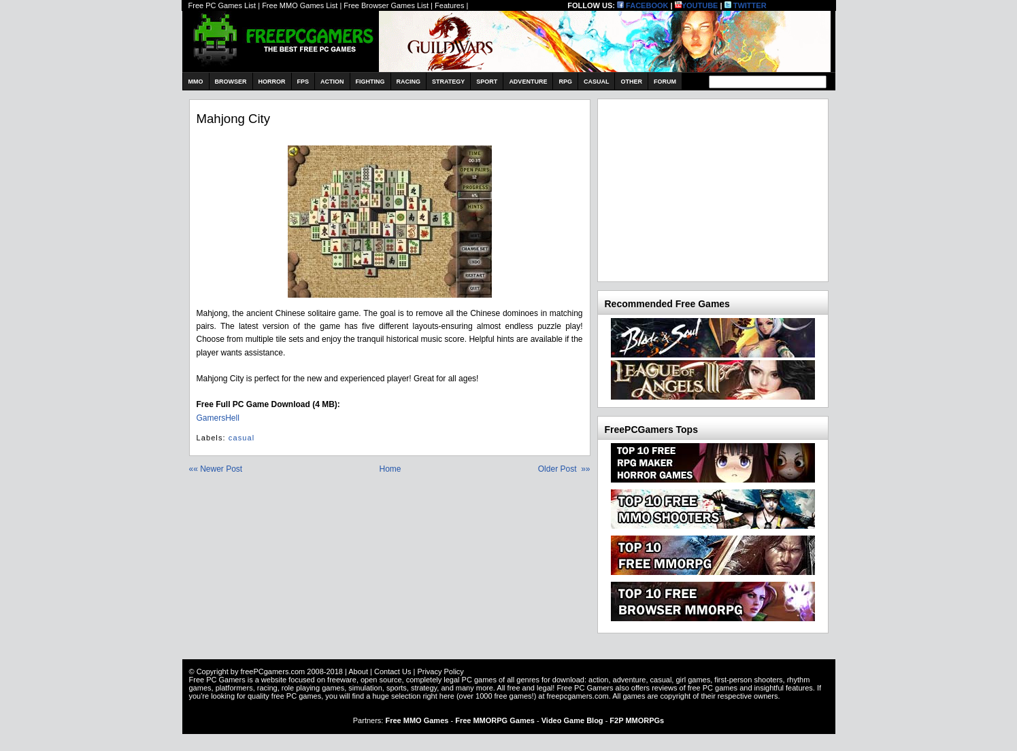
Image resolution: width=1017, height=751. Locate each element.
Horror (272, 81)
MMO (195, 81)
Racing (409, 81)
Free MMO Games (416, 720)
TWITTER (745, 5)
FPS (303, 81)
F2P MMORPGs (637, 720)
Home (390, 469)
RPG (565, 81)
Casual (597, 81)
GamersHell (218, 418)
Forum (665, 81)
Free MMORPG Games (495, 720)
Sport (486, 81)
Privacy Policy (440, 671)
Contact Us (392, 671)
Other (631, 81)
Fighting (370, 81)
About (358, 671)
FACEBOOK (642, 5)
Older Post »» (564, 469)
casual (241, 438)
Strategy (448, 81)
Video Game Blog (572, 720)
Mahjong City (234, 118)
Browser (231, 81)
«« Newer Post (216, 469)
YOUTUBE (696, 5)
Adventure (528, 81)
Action (332, 81)
